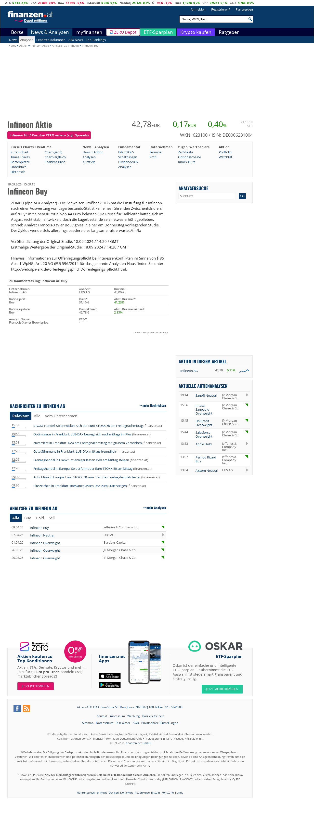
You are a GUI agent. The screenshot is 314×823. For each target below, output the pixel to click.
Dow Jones (127, 707)
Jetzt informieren (35, 686)
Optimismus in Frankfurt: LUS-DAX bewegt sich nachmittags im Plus (82, 434)
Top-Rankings (96, 40)
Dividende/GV (128, 162)
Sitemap (87, 723)
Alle (37, 415)
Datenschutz (104, 723)
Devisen (114, 792)
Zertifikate (185, 152)
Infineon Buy (39, 527)
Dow (61, 3)
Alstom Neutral (207, 470)
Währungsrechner (88, 792)
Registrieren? (220, 9)
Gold (233, 3)
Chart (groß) (53, 152)
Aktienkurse (142, 792)
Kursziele (88, 162)
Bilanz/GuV (126, 152)
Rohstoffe (167, 792)
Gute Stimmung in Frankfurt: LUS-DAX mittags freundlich (74, 451)
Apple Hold (204, 444)
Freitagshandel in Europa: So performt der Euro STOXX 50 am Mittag (82, 468)
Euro (177, 3)
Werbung (133, 716)
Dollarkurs (126, 792)
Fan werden (244, 9)
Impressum (117, 716)
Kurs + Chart (19, 152)
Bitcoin (155, 792)
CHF (205, 3)
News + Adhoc (92, 152)
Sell (52, 517)
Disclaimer (123, 723)
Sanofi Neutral (206, 395)
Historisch (18, 172)
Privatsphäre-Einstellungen (159, 723)
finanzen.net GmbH (138, 743)
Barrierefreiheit (153, 716)
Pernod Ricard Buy (206, 459)
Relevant (20, 415)
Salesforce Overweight (204, 434)
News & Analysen (50, 32)
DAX (33, 3)
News (13, 40)
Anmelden (198, 9)
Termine (155, 152)
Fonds (179, 792)
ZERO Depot (125, 32)
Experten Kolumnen (50, 40)
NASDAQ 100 (145, 707)
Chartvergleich (55, 157)
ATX (8, 3)
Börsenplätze (20, 162)
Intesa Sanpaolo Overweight (204, 409)
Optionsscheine (189, 157)
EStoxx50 (93, 3)
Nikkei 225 (162, 707)
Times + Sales (20, 157)
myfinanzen (89, 32)
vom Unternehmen (61, 415)
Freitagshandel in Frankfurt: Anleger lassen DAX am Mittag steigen (81, 460)
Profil (153, 157)
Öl (154, 3)
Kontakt (102, 716)
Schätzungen (127, 157)
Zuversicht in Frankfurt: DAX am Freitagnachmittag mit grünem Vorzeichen (87, 443)
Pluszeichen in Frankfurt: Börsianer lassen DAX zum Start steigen (80, 485)
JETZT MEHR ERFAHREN (222, 689)
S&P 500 (177, 707)
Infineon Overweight (45, 543)
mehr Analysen (156, 507)
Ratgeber (229, 32)
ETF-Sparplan (158, 32)
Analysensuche (193, 188)
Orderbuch (18, 167)
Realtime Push (55, 162)
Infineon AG (189, 370)
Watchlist (225, 157)
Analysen (26, 40)
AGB (136, 723)
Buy (27, 517)
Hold (40, 517)
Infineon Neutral (42, 535)
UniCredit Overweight (204, 423)
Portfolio (225, 152)
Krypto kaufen (195, 32)
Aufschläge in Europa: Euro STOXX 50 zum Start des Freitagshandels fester (87, 477)
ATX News (75, 40)
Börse (17, 32)
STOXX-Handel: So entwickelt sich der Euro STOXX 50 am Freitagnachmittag (88, 425)
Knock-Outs (186, 162)
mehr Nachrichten (154, 405)
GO (242, 196)
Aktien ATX (84, 707)
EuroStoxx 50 (109, 707)
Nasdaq (125, 3)
